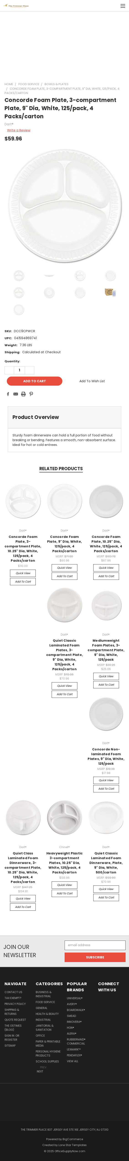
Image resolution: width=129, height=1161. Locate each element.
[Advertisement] (64, 44)
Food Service (45, 1002)
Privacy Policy (15, 1004)
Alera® (71, 1033)
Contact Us (13, 992)
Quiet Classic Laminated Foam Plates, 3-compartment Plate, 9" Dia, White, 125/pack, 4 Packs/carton (64, 654)
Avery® (72, 1004)
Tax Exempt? (13, 998)
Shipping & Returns (12, 1012)
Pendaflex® (74, 1055)
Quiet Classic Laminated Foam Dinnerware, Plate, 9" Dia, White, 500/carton (106, 863)
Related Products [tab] (61, 469)
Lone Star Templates (72, 1145)
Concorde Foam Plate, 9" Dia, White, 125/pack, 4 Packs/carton (64, 544)
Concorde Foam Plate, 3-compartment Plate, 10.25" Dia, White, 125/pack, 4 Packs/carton (23, 549)
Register (11, 1040)
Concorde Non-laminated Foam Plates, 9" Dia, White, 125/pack (106, 756)
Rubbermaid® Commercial (76, 1041)
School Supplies (47, 1061)
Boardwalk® (76, 1010)
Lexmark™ (74, 1049)
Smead (71, 1016)
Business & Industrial (43, 994)
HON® (70, 1028)
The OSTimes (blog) (13, 1028)
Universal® (75, 998)
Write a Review (18, 130)
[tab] (64, 417)
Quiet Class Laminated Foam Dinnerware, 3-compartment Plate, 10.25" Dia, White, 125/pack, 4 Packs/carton (23, 867)
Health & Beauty (47, 1014)
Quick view (23, 573)
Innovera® (74, 1022)
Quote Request (15, 1020)
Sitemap (10, 1045)
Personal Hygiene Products (48, 1053)
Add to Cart (23, 581)
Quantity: (12, 361)
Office (40, 1036)
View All (72, 1061)
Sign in (10, 1036)
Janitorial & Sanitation (44, 1028)
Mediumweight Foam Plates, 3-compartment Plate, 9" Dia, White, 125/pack (106, 650)
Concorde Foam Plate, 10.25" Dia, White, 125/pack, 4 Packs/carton (106, 544)
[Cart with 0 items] (113, 6)
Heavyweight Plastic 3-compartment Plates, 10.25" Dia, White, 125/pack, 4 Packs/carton (64, 863)
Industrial (43, 1020)
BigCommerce (73, 1139)
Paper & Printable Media (48, 1043)
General (41, 1008)
